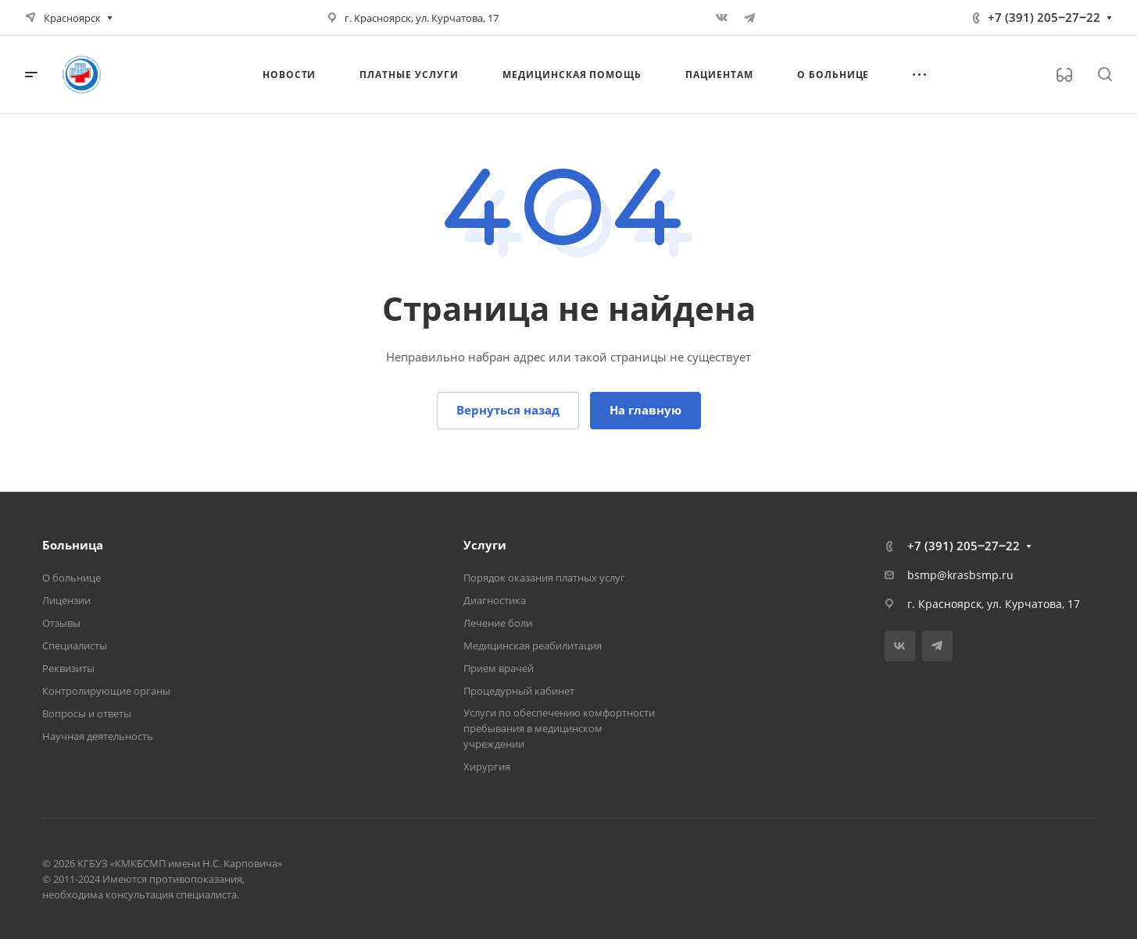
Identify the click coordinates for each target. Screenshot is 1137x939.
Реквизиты (68, 668)
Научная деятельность (97, 736)
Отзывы (61, 623)
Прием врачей (498, 668)
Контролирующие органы (106, 691)
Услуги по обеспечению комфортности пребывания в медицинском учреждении (559, 728)
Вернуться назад (508, 410)
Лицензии (66, 600)
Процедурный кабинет (518, 691)
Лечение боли (497, 623)
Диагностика (494, 600)
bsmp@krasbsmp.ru (960, 574)
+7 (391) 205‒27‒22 (1044, 17)
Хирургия (486, 766)
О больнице (71, 578)
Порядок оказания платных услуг (544, 578)
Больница (72, 545)
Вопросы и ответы (86, 713)
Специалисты (74, 645)
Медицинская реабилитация (532, 645)
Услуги (484, 545)
